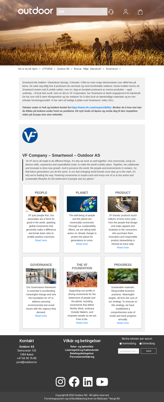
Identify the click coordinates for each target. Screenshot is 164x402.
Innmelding (129, 343)
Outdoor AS (63, 68)
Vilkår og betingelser (82, 340)
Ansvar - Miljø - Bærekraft (87, 68)
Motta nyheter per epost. (137, 338)
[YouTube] (102, 382)
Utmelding (148, 343)
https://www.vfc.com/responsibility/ (91, 107)
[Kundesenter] (111, 12)
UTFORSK (47, 68)
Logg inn (125, 12)
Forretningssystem (54, 398)
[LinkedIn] (88, 382)
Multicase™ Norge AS (108, 398)
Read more (41, 240)
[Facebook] (74, 382)
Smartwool (112, 68)
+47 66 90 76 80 (26, 358)
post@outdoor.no (27, 362)
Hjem (35, 68)
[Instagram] (60, 382)
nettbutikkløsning (77, 398)
